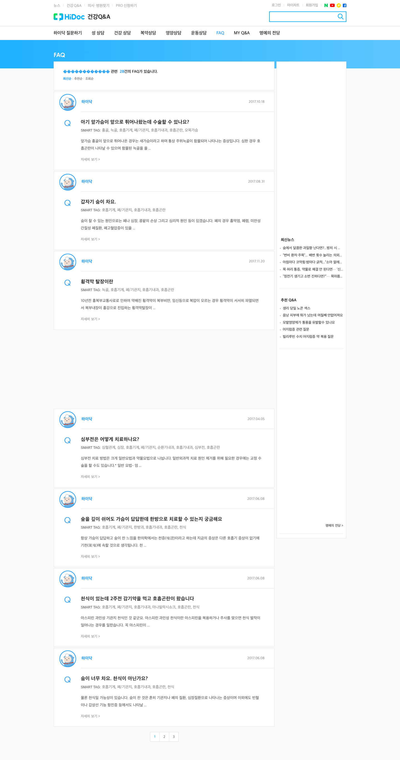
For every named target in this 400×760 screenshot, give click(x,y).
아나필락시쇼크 (164, 607)
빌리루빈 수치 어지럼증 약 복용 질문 (308, 337)
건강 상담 (122, 33)
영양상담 (173, 33)
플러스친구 (339, 5)
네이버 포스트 (326, 5)
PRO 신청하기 (126, 5)
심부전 (200, 447)
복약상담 (148, 33)
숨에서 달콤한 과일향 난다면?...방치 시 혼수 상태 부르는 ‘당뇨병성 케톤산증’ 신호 (313, 248)
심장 (120, 447)
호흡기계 (125, 130)
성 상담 (98, 33)
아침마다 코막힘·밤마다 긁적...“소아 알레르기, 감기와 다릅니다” (313, 262)
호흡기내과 (159, 130)
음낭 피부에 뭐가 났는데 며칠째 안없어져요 (313, 315)
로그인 (276, 5)
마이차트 (293, 5)
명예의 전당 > (334, 526)
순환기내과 (166, 447)
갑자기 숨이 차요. (98, 202)
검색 (341, 16)
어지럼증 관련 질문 (296, 329)
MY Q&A (242, 33)
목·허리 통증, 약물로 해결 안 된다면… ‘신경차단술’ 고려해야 (313, 269)
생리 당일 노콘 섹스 (296, 308)
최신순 (67, 79)
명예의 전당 (269, 33)
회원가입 (312, 5)
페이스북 (344, 5)
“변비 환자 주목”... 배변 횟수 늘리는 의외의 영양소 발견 (313, 255)
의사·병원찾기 (98, 5)
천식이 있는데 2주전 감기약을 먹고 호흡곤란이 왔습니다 (137, 599)
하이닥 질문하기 (68, 33)
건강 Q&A (74, 5)
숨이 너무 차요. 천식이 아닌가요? (114, 679)
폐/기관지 (141, 130)
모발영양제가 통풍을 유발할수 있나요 (309, 322)
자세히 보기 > (90, 159)
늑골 (114, 130)
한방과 (139, 527)
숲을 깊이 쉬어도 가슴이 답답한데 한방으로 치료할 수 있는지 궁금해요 (151, 519)
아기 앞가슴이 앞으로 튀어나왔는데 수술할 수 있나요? (135, 122)
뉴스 (57, 5)
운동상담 (199, 33)
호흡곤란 (176, 130)
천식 (182, 527)
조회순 (89, 79)
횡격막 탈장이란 (97, 282)
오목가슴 (191, 130)
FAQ (220, 33)
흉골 (105, 130)
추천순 (78, 79)
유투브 (332, 5)
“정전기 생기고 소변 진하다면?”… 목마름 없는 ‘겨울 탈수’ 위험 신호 (313, 276)
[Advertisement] (164, 370)
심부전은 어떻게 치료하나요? (110, 439)
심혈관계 (108, 447)
